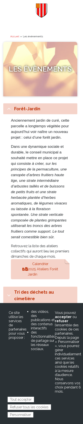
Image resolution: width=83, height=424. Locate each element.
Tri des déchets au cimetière (30, 295)
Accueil (14, 36)
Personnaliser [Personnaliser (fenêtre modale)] (20, 415)
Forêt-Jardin (23, 110)
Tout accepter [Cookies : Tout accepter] (21, 399)
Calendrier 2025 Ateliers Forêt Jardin (41, 269)
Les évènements (40, 69)
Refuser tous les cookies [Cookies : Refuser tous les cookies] (29, 407)
